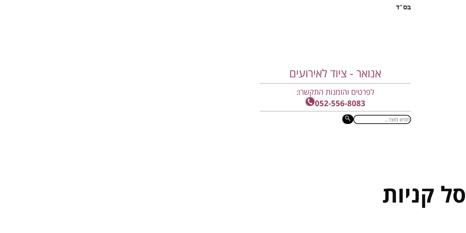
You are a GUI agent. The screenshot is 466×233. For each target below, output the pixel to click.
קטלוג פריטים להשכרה (104, 140)
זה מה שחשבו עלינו (300, 140)
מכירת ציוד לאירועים (165, 140)
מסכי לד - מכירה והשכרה (363, 140)
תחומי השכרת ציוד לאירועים (233, 140)
